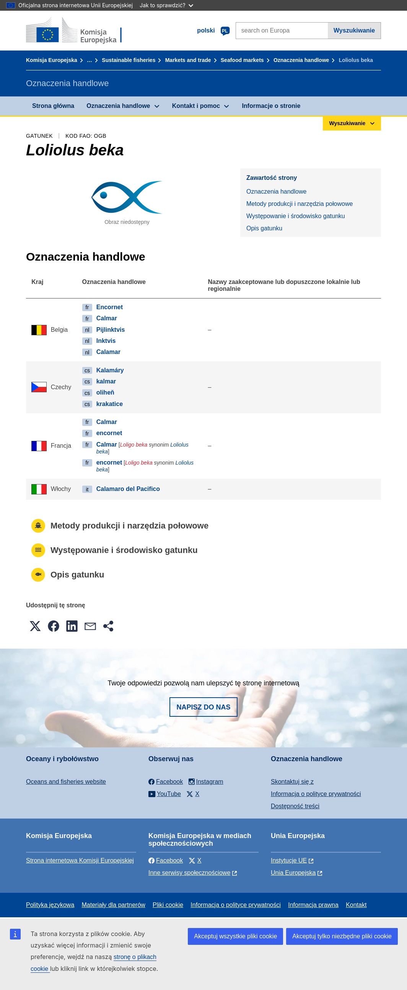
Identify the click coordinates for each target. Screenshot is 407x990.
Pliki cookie (168, 905)
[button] (35, 626)
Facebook (165, 860)
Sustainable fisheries (128, 60)
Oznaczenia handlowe (301, 60)
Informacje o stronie (271, 106)
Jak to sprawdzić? (166, 5)
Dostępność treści (295, 806)
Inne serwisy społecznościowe (189, 872)
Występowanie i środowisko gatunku (295, 216)
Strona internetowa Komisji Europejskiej (80, 860)
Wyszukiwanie (354, 30)
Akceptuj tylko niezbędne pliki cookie (342, 936)
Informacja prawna (313, 905)
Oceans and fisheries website (66, 781)
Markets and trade (188, 60)
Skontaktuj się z (292, 781)
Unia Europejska (293, 872)
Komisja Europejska (51, 60)
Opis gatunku (264, 228)
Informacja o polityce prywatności (316, 794)
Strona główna (53, 106)
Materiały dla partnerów (113, 905)
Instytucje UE (289, 860)
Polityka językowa (50, 905)
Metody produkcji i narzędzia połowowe (299, 204)
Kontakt (356, 905)
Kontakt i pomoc (196, 106)
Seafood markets (242, 60)
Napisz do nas (203, 707)
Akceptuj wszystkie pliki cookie (235, 936)
